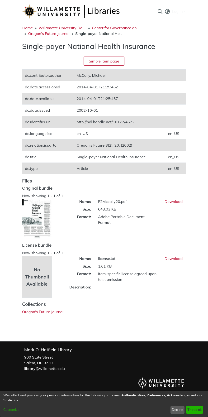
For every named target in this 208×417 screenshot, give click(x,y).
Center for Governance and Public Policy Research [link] (115, 27)
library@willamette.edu (44, 368)
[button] (160, 11)
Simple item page (104, 61)
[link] (42, 311)
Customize (11, 409)
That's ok (194, 409)
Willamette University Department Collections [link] (62, 27)
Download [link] (174, 201)
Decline (177, 409)
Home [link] (27, 27)
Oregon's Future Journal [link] (48, 33)
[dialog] (104, 403)
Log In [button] (178, 11)
